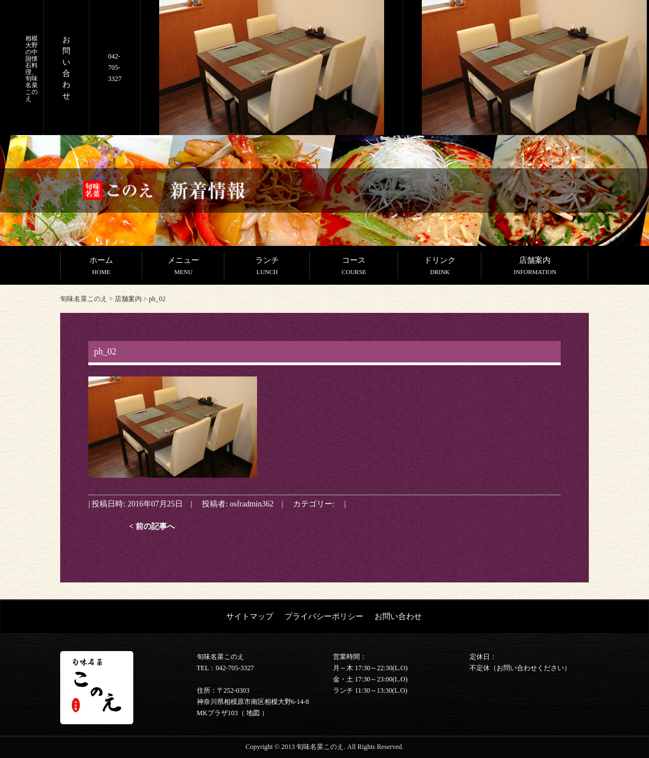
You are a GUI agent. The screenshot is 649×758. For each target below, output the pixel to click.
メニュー (183, 266)
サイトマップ (249, 616)
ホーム (101, 266)
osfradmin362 (252, 503)
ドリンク (440, 266)
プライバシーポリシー (324, 616)
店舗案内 (535, 266)
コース (354, 266)
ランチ (267, 266)
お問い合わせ (398, 616)
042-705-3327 (114, 67)
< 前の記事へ (152, 526)
